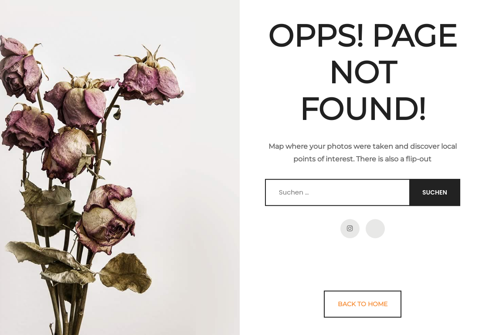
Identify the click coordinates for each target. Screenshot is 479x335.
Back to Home (362, 304)
